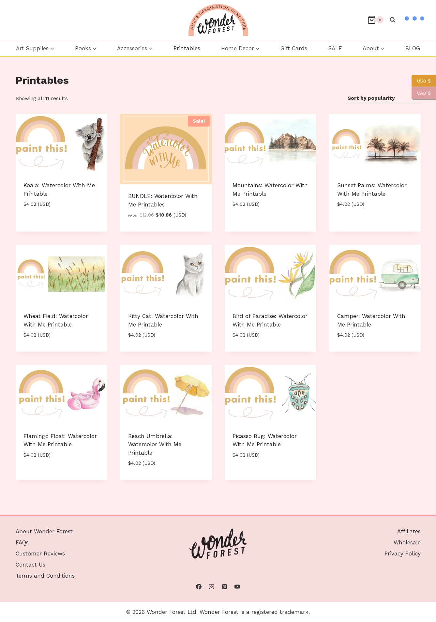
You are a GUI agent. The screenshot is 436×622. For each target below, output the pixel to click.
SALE (335, 48)
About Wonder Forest (44, 531)
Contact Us (30, 564)
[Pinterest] (224, 586)
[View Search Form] (392, 20)
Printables (186, 48)
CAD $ (421, 93)
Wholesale (407, 542)
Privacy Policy (402, 553)
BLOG (412, 48)
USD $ (421, 81)
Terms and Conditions (45, 575)
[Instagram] (211, 586)
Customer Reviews (40, 553)
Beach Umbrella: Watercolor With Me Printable (154, 444)
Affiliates (409, 531)
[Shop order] (383, 98)
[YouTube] (237, 586)
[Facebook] (198, 586)
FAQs (22, 542)
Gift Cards (293, 48)
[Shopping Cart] (375, 19)
